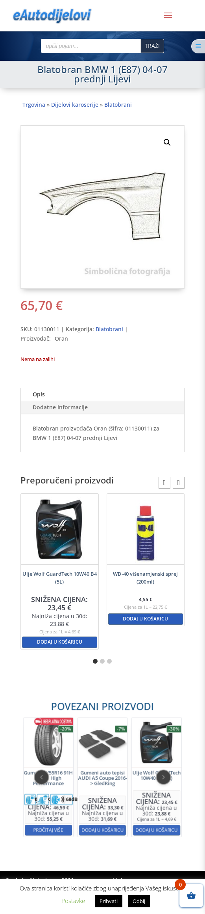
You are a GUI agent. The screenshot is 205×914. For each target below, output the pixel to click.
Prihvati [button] (109, 901)
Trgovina (33, 104)
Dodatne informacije (60, 407)
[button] (167, 142)
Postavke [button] (73, 901)
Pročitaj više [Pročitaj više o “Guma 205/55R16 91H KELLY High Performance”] (68, 807)
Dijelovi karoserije (74, 104)
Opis (39, 394)
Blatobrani (118, 104)
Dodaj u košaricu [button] (59, 642)
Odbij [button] (139, 901)
